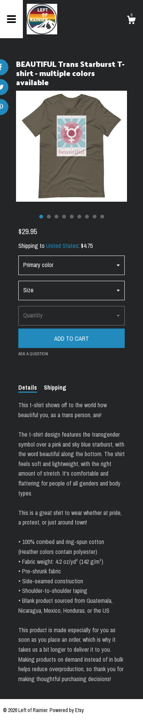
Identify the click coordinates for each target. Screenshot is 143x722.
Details (27, 387)
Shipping (55, 387)
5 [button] (72, 217)
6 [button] (79, 217)
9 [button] (102, 217)
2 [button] (49, 217)
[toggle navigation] (11, 19)
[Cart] (131, 21)
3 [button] (56, 217)
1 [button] (41, 217)
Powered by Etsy (67, 710)
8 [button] (94, 217)
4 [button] (64, 217)
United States (62, 245)
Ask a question (33, 353)
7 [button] (87, 217)
